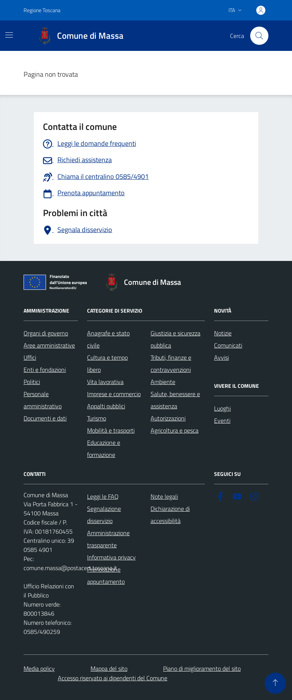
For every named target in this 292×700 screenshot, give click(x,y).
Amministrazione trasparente (108, 539)
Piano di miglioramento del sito (202, 668)
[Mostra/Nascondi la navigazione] (9, 35)
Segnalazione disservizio (104, 514)
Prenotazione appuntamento (106, 575)
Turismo (96, 418)
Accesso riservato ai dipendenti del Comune (112, 678)
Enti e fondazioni (45, 369)
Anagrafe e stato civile (108, 339)
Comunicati (228, 345)
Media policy (39, 668)
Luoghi (222, 408)
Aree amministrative (49, 345)
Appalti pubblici (106, 406)
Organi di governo (46, 333)
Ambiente (163, 381)
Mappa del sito (108, 668)
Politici (32, 381)
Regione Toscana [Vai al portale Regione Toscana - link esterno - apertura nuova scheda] (42, 10)
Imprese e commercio (114, 393)
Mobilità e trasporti (111, 430)
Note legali (164, 496)
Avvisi (221, 357)
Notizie (223, 333)
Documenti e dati (45, 418)
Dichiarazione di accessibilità (170, 514)
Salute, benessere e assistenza (175, 400)
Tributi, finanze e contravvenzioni (171, 363)
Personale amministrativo (43, 400)
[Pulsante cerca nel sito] (259, 36)
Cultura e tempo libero (107, 363)
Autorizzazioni (168, 418)
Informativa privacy (111, 557)
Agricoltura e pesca (174, 430)
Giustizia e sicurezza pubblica (175, 339)
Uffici (30, 357)
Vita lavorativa (105, 381)
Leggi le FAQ (103, 496)
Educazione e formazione (103, 448)
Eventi (222, 420)
